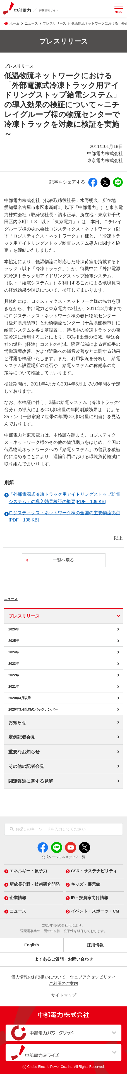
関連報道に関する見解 (30, 781)
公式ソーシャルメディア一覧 (63, 857)
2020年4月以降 (19, 698)
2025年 (13, 641)
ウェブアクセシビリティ (93, 977)
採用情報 (95, 945)
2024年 (13, 652)
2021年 (13, 687)
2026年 (13, 629)
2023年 (13, 664)
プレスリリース (54, 23)
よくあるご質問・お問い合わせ (63, 959)
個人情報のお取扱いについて (38, 977)
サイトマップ (63, 995)
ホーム (14, 23)
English (31, 945)
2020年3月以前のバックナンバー (33, 709)
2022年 (13, 675)
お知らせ (17, 722)
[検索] (12, 829)
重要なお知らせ (24, 751)
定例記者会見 (21, 737)
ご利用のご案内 (63, 983)
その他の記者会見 (26, 766)
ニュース (18, 597)
